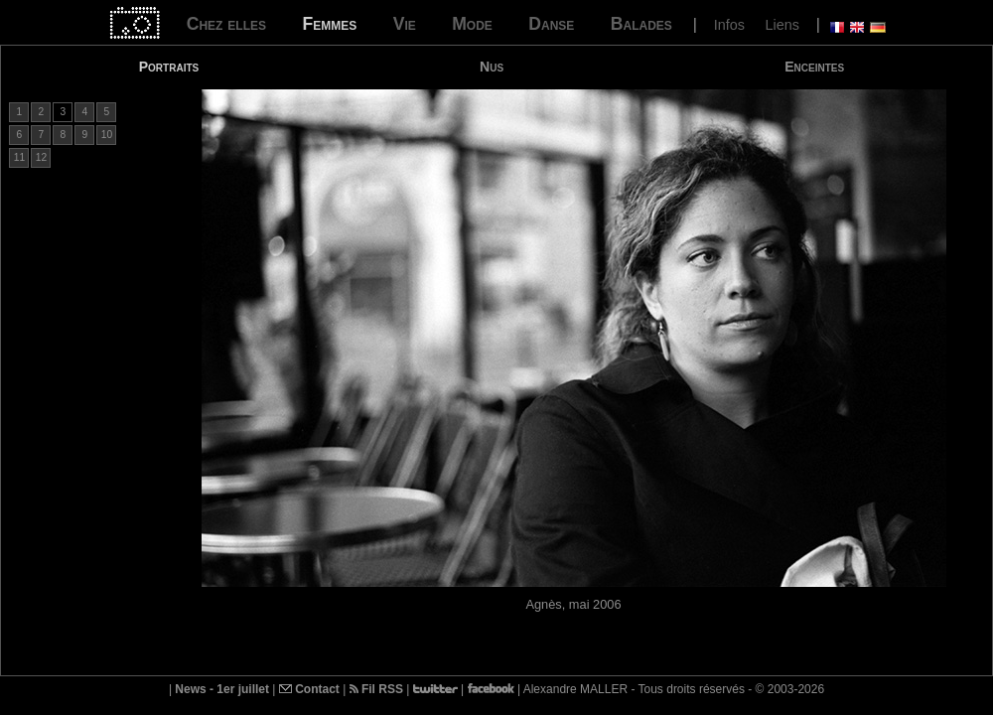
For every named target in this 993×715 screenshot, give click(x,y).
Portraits (169, 66)
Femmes (329, 24)
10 (106, 134)
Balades (641, 24)
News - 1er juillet (222, 689)
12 (41, 157)
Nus (491, 66)
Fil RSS (376, 689)
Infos (729, 25)
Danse (551, 24)
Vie (404, 24)
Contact (309, 689)
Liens (781, 25)
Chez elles (226, 24)
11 (19, 157)
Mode (472, 24)
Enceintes (814, 66)
